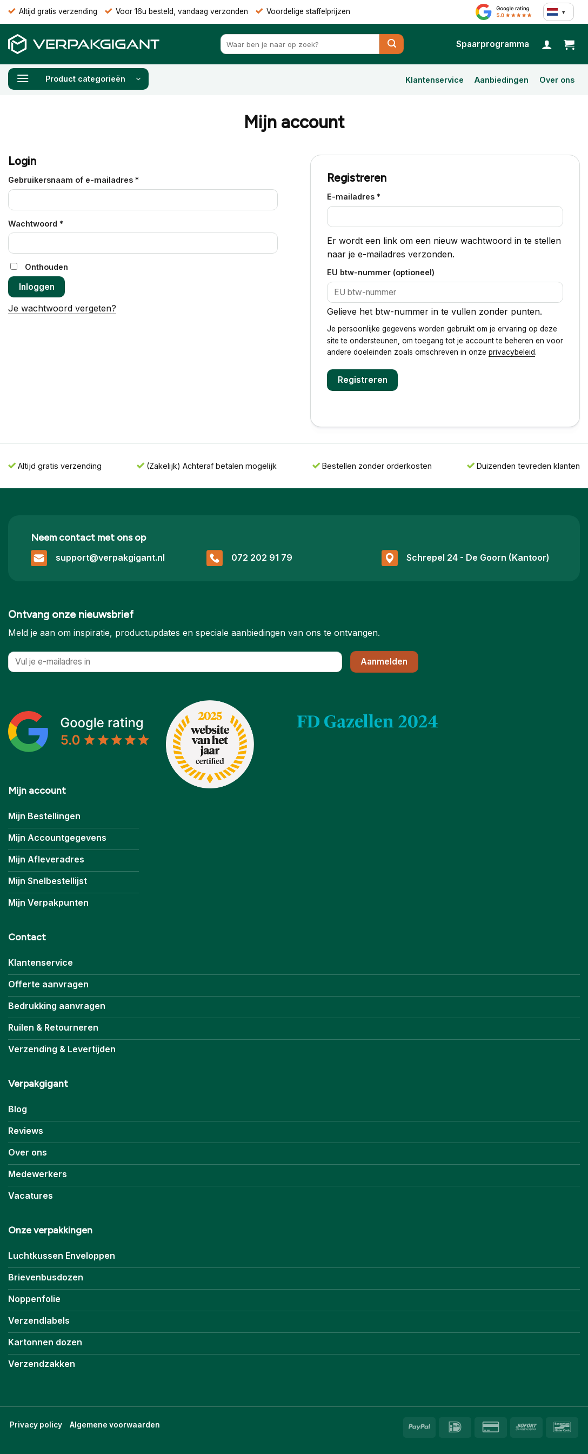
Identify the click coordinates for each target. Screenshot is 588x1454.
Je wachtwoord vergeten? (62, 308)
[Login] (547, 44)
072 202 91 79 (261, 557)
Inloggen (37, 287)
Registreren (362, 380)
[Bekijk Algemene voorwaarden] (115, 1425)
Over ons (556, 79)
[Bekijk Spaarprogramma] (493, 44)
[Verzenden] (391, 44)
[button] (569, 44)
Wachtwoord (49, 222)
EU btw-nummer (381, 272)
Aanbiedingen (502, 79)
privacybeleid (512, 352)
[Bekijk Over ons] (367, 722)
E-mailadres (367, 195)
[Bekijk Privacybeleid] (36, 1425)
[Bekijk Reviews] (504, 12)
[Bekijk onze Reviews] (79, 731)
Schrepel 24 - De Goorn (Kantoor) (478, 557)
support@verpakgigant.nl (110, 557)
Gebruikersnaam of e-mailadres (86, 179)
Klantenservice (434, 79)
